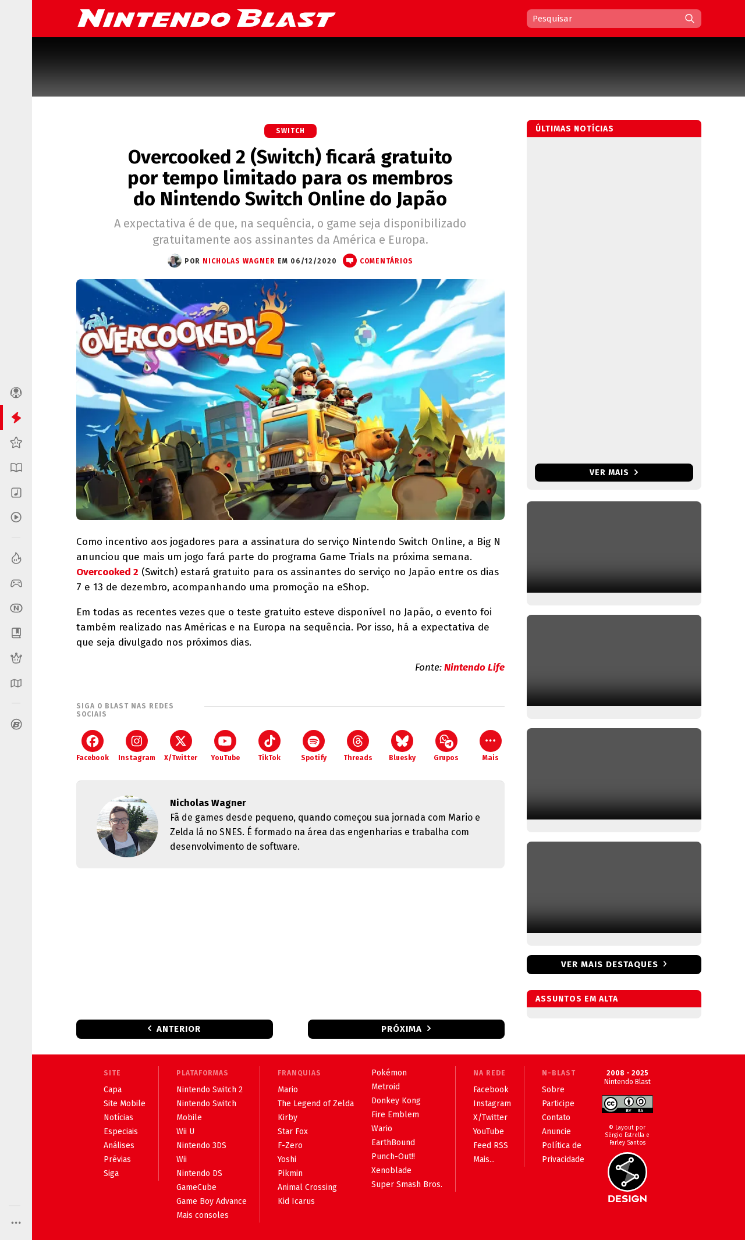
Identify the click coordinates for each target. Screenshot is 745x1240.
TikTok (269, 746)
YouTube (225, 746)
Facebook (92, 746)
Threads (357, 746)
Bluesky (402, 746)
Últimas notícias (574, 129)
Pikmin (290, 1173)
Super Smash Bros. (406, 1184)
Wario (381, 1129)
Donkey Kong (396, 1101)
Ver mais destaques (609, 964)
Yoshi (287, 1159)
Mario (288, 1090)
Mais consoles (202, 1215)
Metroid (385, 1087)
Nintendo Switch (206, 1104)
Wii (181, 1159)
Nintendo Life (474, 667)
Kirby (287, 1118)
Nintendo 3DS (201, 1145)
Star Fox (293, 1131)
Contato (556, 1118)
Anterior (179, 1029)
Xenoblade (391, 1170)
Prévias (117, 1159)
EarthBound (393, 1143)
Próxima (401, 1029)
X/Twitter (180, 746)
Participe (558, 1104)
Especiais (121, 1131)
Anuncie (556, 1131)
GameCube (196, 1187)
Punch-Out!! (393, 1156)
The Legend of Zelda (316, 1104)
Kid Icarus (296, 1201)
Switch (290, 131)
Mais (491, 746)
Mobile (189, 1118)
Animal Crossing (307, 1187)
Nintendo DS (199, 1173)
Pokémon (389, 1073)
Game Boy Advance (211, 1201)
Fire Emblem (395, 1115)
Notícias (118, 1118)
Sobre (553, 1090)
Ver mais (614, 473)
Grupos (446, 746)
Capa (113, 1090)
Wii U (185, 1131)
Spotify (314, 746)
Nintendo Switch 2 (209, 1090)
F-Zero (290, 1145)
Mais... (484, 1159)
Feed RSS (490, 1145)
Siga (111, 1173)
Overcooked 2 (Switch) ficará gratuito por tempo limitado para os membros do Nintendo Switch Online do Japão (290, 178)
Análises (119, 1145)
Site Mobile (125, 1104)
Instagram (136, 746)
